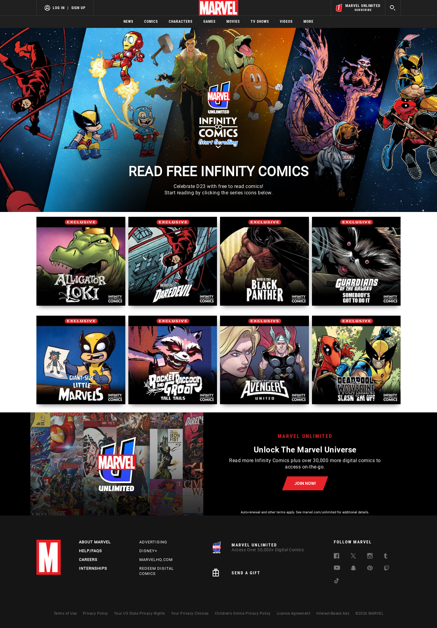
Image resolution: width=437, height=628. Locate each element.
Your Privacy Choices (190, 613)
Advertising (153, 542)
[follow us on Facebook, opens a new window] (336, 557)
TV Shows (260, 21)
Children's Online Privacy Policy (243, 613)
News (128, 21)
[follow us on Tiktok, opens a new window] (336, 582)
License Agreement (293, 613)
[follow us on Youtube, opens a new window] (337, 568)
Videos (286, 21)
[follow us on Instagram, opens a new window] (370, 557)
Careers (88, 559)
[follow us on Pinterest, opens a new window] (370, 569)
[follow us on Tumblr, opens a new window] (385, 557)
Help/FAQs (90, 551)
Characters (180, 21)
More (308, 21)
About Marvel (95, 542)
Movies (233, 21)
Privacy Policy (95, 613)
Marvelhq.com (156, 559)
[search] (393, 7)
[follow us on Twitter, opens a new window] (353, 557)
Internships (93, 568)
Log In (59, 8)
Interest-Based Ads (332, 613)
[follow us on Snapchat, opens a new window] (353, 569)
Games (209, 21)
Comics (151, 21)
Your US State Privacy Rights (139, 613)
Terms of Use (65, 613)
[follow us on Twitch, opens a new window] (386, 569)
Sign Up (78, 8)
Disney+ (148, 551)
